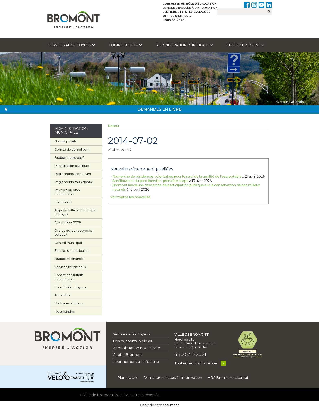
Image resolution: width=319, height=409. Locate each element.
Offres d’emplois (177, 15)
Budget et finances (69, 259)
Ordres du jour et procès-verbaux (74, 232)
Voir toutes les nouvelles (130, 197)
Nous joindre (174, 20)
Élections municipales (71, 251)
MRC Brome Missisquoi (227, 378)
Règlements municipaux (74, 182)
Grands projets (66, 141)
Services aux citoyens (71, 45)
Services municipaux (70, 267)
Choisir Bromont (245, 45)
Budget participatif (69, 158)
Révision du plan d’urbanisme (67, 192)
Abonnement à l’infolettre (136, 362)
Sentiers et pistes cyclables (186, 11)
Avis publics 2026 (68, 222)
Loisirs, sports (125, 45)
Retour (113, 126)
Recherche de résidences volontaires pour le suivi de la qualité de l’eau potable (176, 176)
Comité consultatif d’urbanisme (69, 277)
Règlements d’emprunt (73, 174)
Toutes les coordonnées (196, 363)
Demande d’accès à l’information (190, 7)
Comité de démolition (71, 149)
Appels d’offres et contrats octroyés (75, 212)
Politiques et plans (69, 303)
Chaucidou (63, 202)
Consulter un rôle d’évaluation (190, 3)
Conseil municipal (68, 243)
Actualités (62, 295)
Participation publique (72, 166)
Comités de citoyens (70, 287)
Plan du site (128, 378)
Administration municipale (184, 45)
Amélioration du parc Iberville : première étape (150, 181)
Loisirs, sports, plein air (132, 341)
